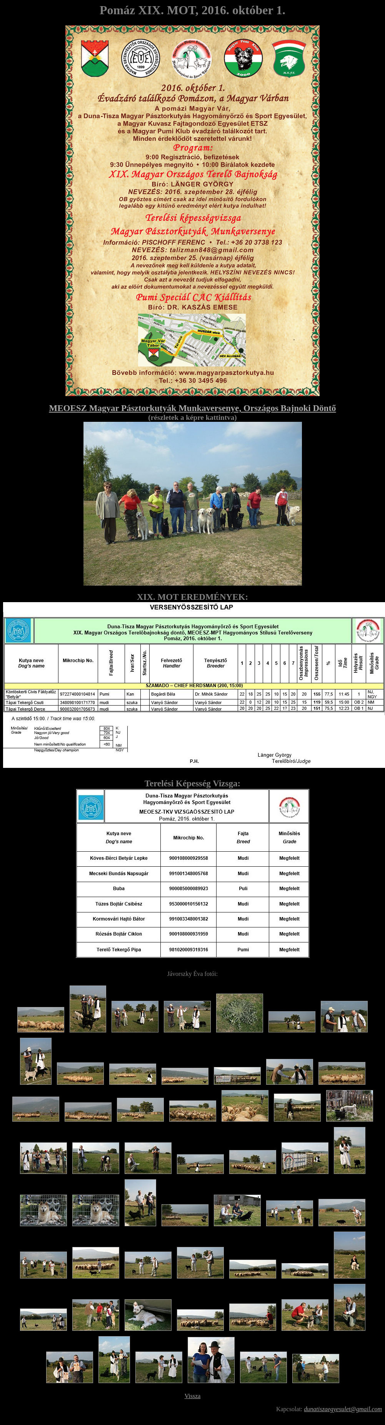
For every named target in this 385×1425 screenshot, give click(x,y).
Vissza (193, 1396)
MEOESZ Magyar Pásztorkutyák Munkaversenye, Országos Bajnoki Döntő (192, 408)
